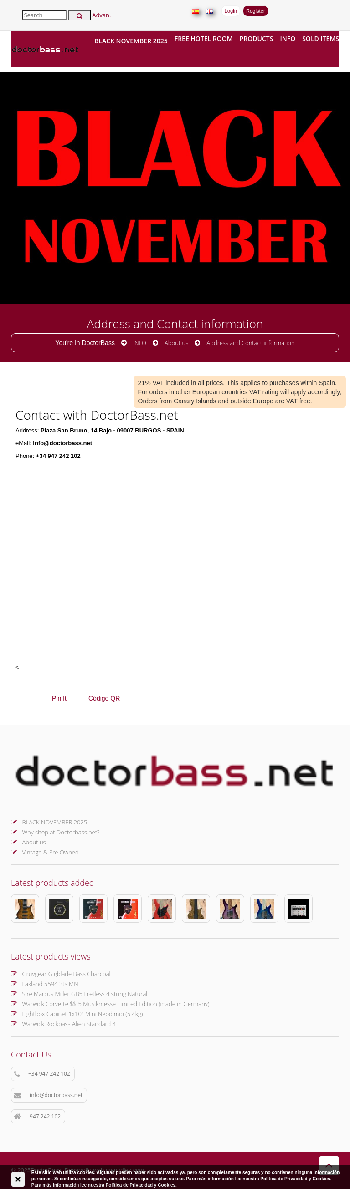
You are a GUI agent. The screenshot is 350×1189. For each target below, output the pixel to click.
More (50, 206)
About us (176, 343)
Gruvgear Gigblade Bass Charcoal (60, 974)
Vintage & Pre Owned (45, 852)
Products (256, 38)
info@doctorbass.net (48, 1095)
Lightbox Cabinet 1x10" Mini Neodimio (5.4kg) (77, 1014)
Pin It (59, 698)
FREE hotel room (204, 38)
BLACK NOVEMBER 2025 (131, 40)
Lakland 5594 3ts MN (44, 984)
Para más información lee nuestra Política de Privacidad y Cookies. (104, 1185)
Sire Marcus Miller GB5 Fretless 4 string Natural (79, 994)
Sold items (320, 38)
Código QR (104, 698)
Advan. (101, 15)
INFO (287, 38)
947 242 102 (37, 1117)
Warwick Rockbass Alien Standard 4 (63, 1024)
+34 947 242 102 (42, 1074)
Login (231, 11)
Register (255, 11)
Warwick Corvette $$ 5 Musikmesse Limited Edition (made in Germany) (110, 1004)
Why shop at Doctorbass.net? (55, 832)
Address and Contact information (250, 343)
